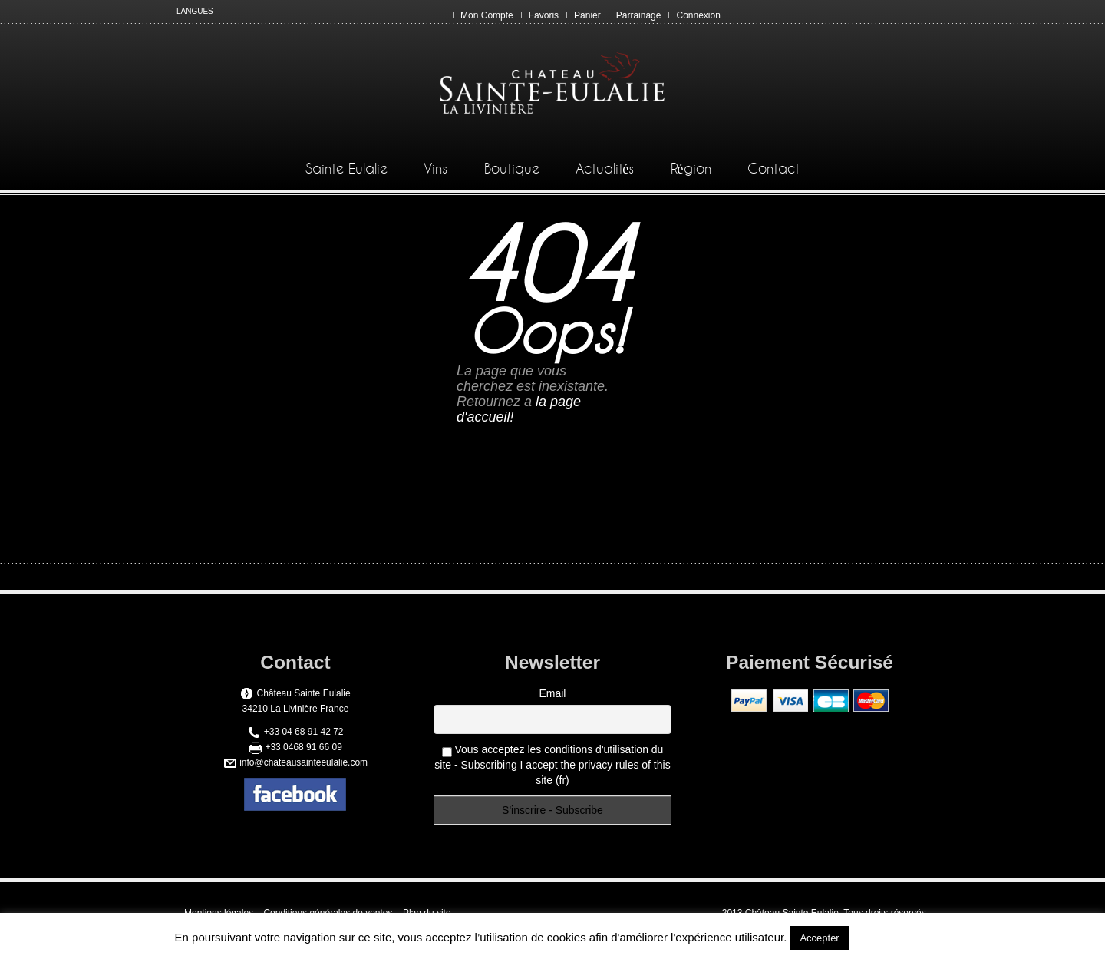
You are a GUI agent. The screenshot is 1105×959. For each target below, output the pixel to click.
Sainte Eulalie (346, 169)
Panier (587, 15)
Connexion (698, 15)
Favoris (544, 15)
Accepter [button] (819, 938)
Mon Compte (486, 15)
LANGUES (194, 11)
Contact (773, 169)
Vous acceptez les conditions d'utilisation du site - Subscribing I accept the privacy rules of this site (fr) (552, 764)
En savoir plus (891, 937)
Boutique (511, 169)
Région (691, 169)
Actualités (605, 169)
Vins (435, 169)
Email (552, 693)
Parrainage (638, 15)
